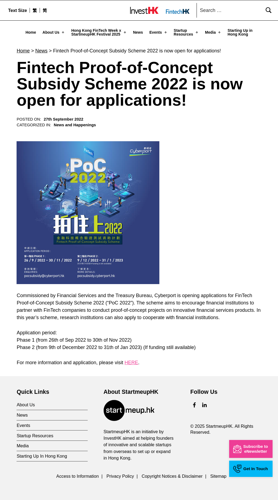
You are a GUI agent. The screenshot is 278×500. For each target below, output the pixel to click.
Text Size (17, 10)
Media (213, 32)
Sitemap (218, 475)
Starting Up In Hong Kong (42, 454)
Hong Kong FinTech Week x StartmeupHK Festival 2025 (99, 32)
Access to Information (77, 475)
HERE (131, 361)
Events (158, 32)
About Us (54, 32)
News (138, 32)
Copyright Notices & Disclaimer (172, 475)
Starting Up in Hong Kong (240, 32)
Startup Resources (186, 32)
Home (31, 32)
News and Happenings (75, 124)
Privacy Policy (120, 475)
